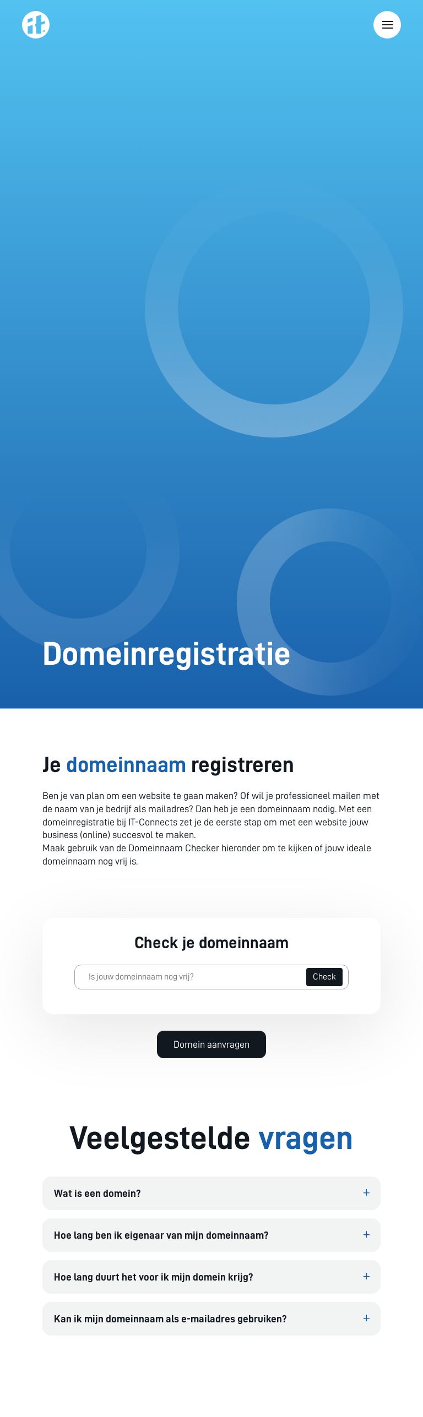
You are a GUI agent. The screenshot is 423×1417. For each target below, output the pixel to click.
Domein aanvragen (211, 1044)
